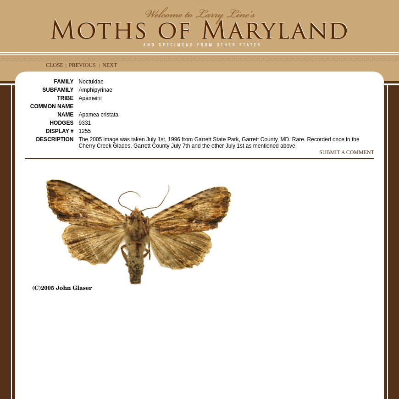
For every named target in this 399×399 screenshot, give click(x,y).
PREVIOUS (82, 65)
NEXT (109, 65)
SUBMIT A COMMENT (346, 152)
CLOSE (54, 65)
